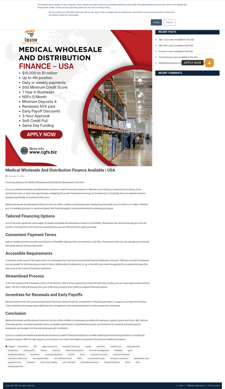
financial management (99, 350)
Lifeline (71, 354)
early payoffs (29, 350)
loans (82, 354)
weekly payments (15, 366)
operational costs (141, 358)
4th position (23, 346)
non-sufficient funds (63, 358)
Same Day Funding (48, 362)
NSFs (79, 358)
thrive (127, 362)
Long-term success (99, 354)
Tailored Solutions (112, 362)
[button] (209, 62)
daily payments (133, 346)
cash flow (100, 346)
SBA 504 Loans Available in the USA (176, 45)
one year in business (119, 358)
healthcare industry (16, 354)
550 (35, 346)
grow (130, 350)
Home (180, 385)
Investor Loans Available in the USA (176, 51)
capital (88, 346)
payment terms (14, 362)
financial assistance (75, 350)
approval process (49, 346)
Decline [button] (169, 22)
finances (56, 350)
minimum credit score (17, 358)
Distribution (13, 350)
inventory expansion (53, 354)
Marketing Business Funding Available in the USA (182, 63)
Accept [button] (156, 22)
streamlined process (89, 362)
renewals (31, 362)
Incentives (35, 354)
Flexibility (118, 350)
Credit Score (115, 346)
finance (44, 350)
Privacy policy (214, 385)
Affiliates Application (195, 385)
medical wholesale (121, 354)
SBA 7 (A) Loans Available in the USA (176, 39)
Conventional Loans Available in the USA (178, 57)
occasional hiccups (96, 358)
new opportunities (40, 358)
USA (137, 362)
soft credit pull (68, 362)
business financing (71, 346)
